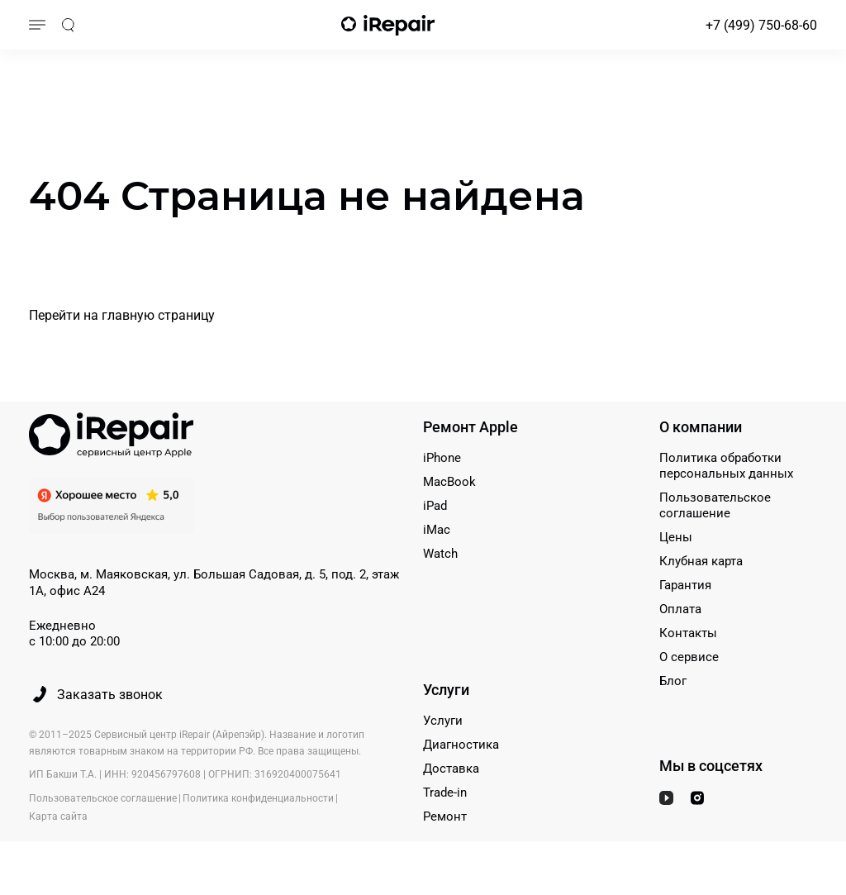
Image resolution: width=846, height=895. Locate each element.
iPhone (442, 457)
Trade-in (445, 792)
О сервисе (689, 657)
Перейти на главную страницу (122, 315)
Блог (673, 681)
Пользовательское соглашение (715, 505)
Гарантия (685, 585)
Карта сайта (58, 816)
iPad (435, 505)
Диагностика (461, 744)
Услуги (443, 720)
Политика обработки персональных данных (726, 465)
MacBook (449, 481)
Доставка (451, 768)
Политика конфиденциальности (258, 799)
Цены (675, 537)
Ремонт (445, 816)
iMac (436, 529)
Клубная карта (701, 561)
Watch (440, 553)
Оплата (680, 609)
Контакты (688, 633)
